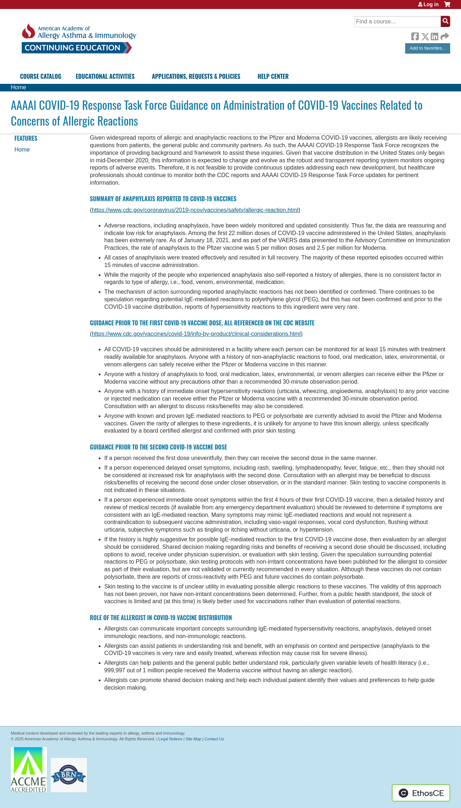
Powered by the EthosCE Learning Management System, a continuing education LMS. (421, 793)
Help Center (273, 76)
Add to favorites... (428, 48)
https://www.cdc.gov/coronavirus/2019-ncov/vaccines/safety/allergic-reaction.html (195, 210)
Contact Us (214, 739)
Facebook (415, 35)
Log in (431, 4)
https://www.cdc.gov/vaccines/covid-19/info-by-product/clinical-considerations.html (196, 334)
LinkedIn (434, 35)
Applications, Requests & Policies (196, 76)
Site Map (193, 739)
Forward (444, 35)
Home (18, 87)
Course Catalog (41, 76)
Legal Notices (170, 739)
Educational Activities (105, 76)
